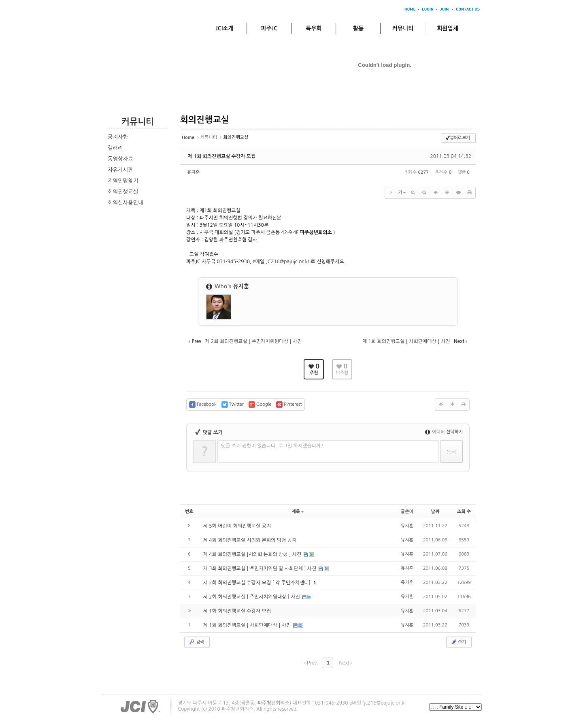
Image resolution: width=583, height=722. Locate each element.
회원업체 (447, 28)
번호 (189, 511)
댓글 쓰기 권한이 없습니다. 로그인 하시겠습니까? (272, 445)
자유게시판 (120, 170)
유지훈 (193, 172)
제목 (298, 511)
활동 (358, 28)
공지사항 (118, 137)
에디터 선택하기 (444, 432)
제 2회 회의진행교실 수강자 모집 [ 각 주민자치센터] (257, 582)
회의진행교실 (123, 191)
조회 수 (464, 511)
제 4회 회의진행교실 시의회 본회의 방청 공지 (249, 540)
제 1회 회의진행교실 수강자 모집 (221, 156)
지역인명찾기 (123, 180)
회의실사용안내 (125, 202)
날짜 (435, 511)
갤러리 (115, 148)
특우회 (313, 28)
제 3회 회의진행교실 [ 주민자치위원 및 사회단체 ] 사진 (260, 568)
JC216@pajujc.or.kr (287, 261)
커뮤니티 (403, 28)
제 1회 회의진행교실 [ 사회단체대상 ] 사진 (247, 625)
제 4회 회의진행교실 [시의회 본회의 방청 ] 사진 (253, 554)
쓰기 (458, 642)
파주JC (269, 28)
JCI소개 (224, 28)
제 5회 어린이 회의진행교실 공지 (237, 526)
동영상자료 (120, 159)
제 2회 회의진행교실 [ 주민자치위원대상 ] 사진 (252, 596)
